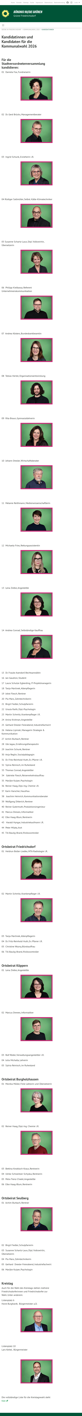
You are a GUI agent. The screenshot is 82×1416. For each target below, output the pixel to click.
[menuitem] (13, 2)
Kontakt (19, 3)
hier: (4, 1400)
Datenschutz (49, 3)
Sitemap (26, 3)
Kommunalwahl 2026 (31, 30)
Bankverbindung (59, 3)
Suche (32, 3)
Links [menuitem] (76, 3)
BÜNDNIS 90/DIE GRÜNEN (28, 12)
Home (13, 3)
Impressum (39, 3)
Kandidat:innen (48, 30)
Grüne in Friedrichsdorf (12, 30)
